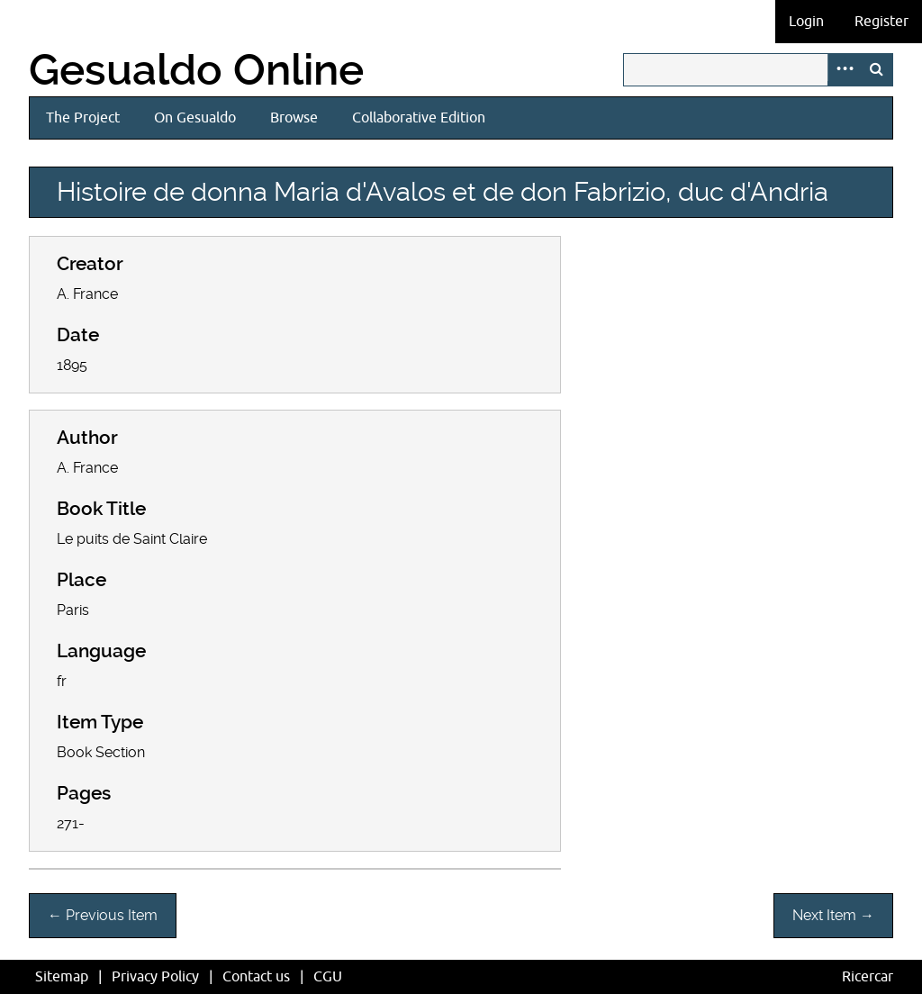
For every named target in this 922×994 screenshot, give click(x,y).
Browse (294, 118)
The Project (83, 118)
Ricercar (867, 977)
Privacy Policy (155, 977)
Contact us (256, 977)
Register (881, 22)
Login (806, 22)
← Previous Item (103, 915)
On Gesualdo (195, 118)
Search (876, 70)
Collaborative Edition (418, 118)
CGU (327, 977)
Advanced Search (843, 70)
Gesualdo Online (196, 70)
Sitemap (61, 977)
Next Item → (833, 915)
